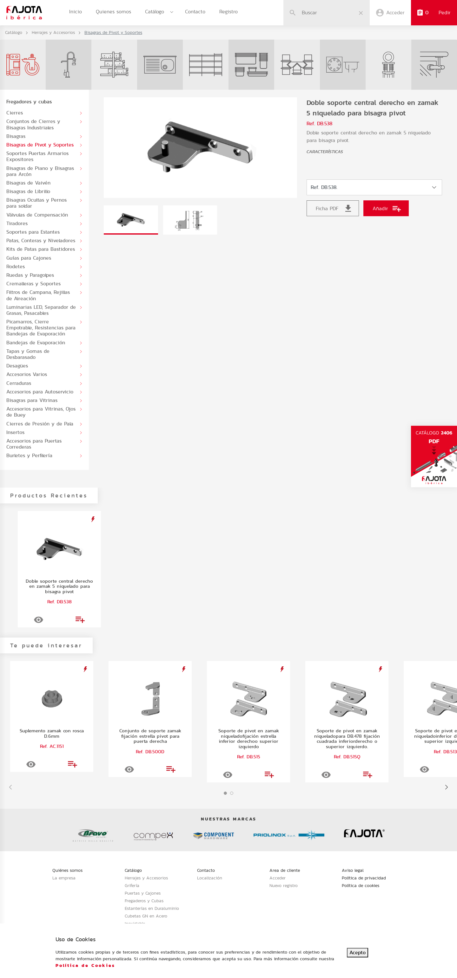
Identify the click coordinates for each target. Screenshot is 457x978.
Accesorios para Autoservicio (39, 392)
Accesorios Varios (26, 374)
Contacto (195, 11)
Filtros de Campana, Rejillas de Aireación (38, 295)
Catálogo (154, 11)
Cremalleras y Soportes (33, 284)
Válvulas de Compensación (37, 215)
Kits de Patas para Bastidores (40, 249)
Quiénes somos (67, 870)
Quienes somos (113, 11)
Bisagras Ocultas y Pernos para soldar (36, 203)
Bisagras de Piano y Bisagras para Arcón (40, 171)
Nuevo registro (283, 885)
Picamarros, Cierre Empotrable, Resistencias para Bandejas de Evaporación (41, 328)
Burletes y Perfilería (29, 455)
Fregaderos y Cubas (144, 900)
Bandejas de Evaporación (35, 343)
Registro (228, 11)
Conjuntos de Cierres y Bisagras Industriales (33, 124)
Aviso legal (353, 870)
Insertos (15, 432)
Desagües (17, 366)
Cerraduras (18, 383)
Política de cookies (360, 885)
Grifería (132, 885)
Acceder (277, 878)
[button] (225, 793)
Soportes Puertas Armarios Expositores (37, 156)
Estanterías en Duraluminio (152, 908)
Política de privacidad (364, 878)
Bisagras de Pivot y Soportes (40, 145)
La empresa (64, 878)
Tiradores (17, 223)
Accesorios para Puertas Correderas (34, 444)
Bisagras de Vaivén (28, 183)
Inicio (75, 11)
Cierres (14, 113)
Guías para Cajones (28, 258)
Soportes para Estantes (33, 232)
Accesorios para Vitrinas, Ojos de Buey (41, 412)
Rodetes (15, 266)
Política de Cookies (85, 965)
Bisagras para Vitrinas (31, 400)
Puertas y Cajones (143, 893)
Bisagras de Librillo (28, 191)
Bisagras (15, 136)
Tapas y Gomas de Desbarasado (28, 354)
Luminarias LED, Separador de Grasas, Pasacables (41, 310)
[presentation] (10, 787)
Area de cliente (284, 870)
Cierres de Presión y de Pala (39, 424)
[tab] (131, 220)
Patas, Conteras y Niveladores (40, 240)
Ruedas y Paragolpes (30, 275)
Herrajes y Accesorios (53, 32)
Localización (209, 878)
